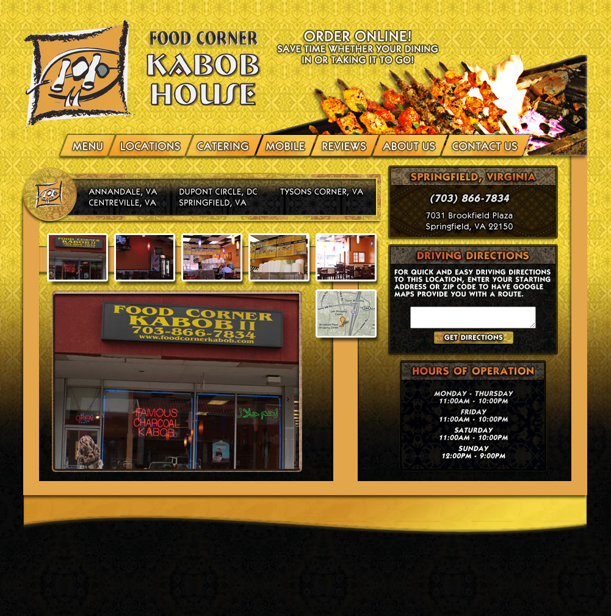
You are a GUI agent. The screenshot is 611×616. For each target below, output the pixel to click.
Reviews (344, 144)
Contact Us (483, 144)
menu (88, 144)
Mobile (286, 144)
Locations (151, 144)
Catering (224, 144)
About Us (409, 144)
